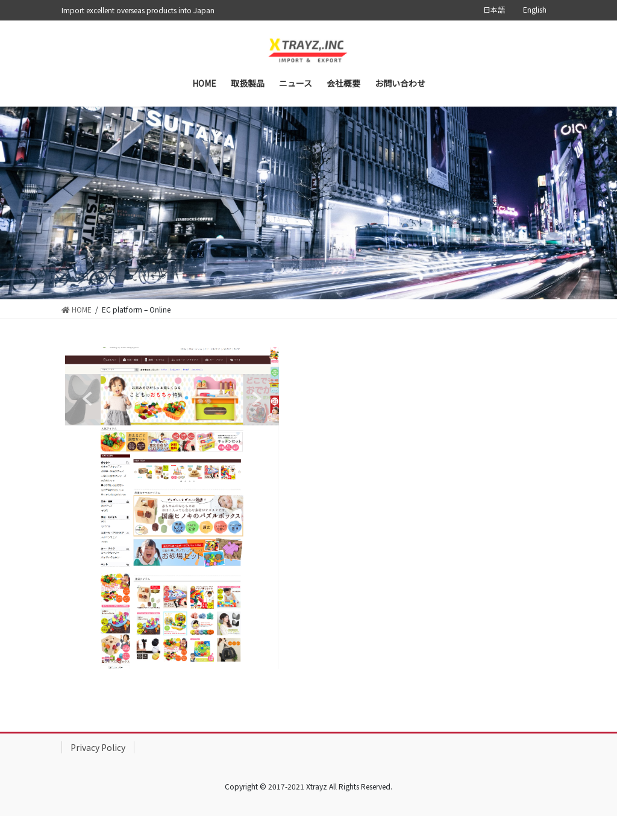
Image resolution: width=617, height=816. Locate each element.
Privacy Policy (97, 747)
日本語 (494, 9)
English (535, 9)
